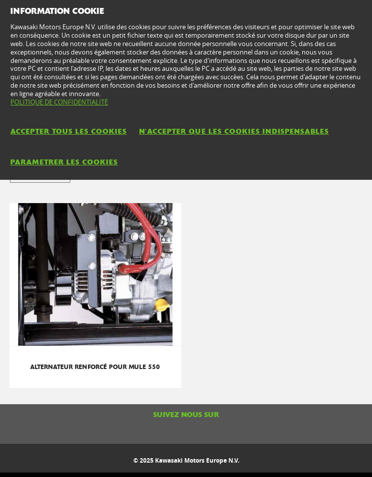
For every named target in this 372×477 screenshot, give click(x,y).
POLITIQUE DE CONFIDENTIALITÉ (59, 102)
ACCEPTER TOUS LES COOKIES (68, 131)
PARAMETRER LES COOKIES (64, 162)
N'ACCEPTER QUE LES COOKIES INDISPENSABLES (234, 131)
